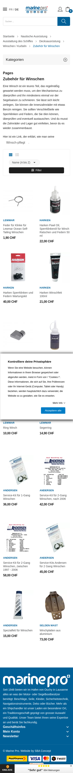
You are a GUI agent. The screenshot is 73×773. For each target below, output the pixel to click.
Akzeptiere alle (53, 410)
